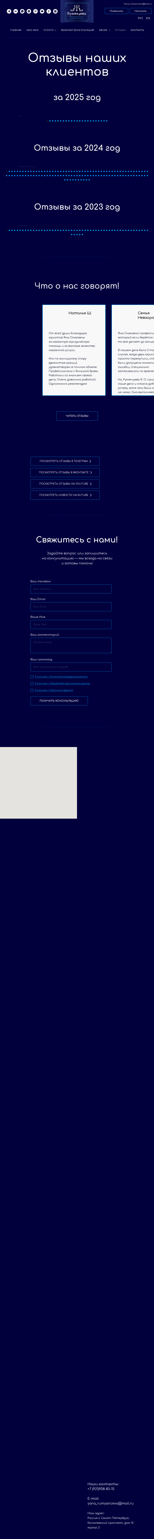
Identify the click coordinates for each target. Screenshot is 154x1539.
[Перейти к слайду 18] (93, 267)
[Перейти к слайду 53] (147, 465)
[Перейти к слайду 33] (93, 465)
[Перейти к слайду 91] (106, 469)
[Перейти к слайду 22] (104, 267)
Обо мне (32, 30)
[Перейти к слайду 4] (55, 267)
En (148, 18)
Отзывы (120, 30)
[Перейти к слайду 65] (36, 469)
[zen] (29, 11)
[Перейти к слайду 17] (90, 267)
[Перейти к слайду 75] (63, 469)
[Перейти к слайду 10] (71, 267)
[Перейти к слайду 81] (79, 469)
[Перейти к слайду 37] (104, 465)
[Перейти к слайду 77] (68, 469)
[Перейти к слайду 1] (47, 267)
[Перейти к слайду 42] (117, 465)
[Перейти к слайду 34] (96, 465)
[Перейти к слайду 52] (144, 465)
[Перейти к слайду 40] (112, 465)
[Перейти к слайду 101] (133, 469)
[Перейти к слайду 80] (77, 469)
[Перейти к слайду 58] (17, 469)
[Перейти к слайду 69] (47, 469)
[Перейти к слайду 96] (120, 469)
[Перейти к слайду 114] (83, 474)
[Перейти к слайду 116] (89, 474)
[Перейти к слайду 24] (68, 465)
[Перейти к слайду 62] (28, 469)
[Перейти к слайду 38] (106, 465)
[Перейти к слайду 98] (125, 469)
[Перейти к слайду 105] (144, 469)
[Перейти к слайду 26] (74, 465)
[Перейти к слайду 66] (39, 469)
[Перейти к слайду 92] (109, 469)
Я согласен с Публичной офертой (54, 1131)
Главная (15, 30)
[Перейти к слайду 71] (52, 469)
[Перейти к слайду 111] (75, 474)
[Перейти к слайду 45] (125, 465)
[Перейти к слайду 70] (50, 469)
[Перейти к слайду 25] (71, 465)
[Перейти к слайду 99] (128, 469)
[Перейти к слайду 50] (139, 465)
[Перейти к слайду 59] (20, 469)
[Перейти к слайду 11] (74, 267)
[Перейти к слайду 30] (85, 465)
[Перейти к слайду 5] (58, 267)
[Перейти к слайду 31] (87, 465)
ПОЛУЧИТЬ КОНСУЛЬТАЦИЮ (59, 1142)
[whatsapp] (22, 11)
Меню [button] (103, 30)
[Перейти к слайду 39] (109, 465)
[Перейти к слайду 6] (60, 267)
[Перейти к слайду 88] (98, 469)
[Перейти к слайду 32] (90, 465)
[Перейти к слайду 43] (120, 465)
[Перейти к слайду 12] (77, 267)
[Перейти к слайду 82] (82, 469)
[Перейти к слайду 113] (81, 474)
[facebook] (48, 11)
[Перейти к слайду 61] (25, 469)
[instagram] (55, 11)
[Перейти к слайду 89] (101, 469)
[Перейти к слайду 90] (104, 469)
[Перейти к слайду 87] (96, 469)
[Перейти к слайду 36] (101, 465)
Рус (140, 18)
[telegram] (9, 11)
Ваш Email (37, 1040)
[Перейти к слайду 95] (117, 469)
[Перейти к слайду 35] (98, 465)
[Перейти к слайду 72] (55, 469)
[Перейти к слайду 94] (115, 469)
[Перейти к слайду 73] (58, 469)
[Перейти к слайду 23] (106, 267)
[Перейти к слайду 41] (115, 465)
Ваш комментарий (44, 1075)
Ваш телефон (40, 1022)
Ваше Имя (37, 1058)
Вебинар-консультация (77, 30)
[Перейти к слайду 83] (85, 469)
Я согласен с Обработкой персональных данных (62, 1124)
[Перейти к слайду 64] (33, 469)
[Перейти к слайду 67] (41, 469)
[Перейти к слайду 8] (66, 267)
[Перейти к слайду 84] (87, 469)
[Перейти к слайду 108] (67, 474)
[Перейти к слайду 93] (112, 469)
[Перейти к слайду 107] (64, 474)
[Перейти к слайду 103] (139, 469)
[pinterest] (35, 11)
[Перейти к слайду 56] (12, 469)
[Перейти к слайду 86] (93, 469)
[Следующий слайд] (135, 189)
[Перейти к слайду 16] (87, 267)
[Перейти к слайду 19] (96, 267)
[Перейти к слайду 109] (70, 474)
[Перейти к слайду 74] (60, 469)
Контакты (137, 30)
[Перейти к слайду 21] (101, 267)
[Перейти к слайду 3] (52, 267)
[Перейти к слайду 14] (82, 267)
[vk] (15, 11)
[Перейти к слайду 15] (85, 267)
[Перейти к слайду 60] (22, 469)
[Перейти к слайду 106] (147, 469)
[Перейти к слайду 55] (9, 469)
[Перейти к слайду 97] (123, 469)
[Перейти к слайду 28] (79, 465)
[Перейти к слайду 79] (74, 469)
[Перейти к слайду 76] (66, 469)
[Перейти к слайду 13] (79, 267)
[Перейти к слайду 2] (50, 267)
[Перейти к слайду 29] (82, 465)
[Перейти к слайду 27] (77, 465)
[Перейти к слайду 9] (68, 267)
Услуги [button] (49, 30)
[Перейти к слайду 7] (63, 267)
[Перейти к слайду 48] (133, 465)
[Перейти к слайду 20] (98, 267)
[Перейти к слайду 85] (90, 469)
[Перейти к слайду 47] (131, 465)
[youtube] (42, 11)
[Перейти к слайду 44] (123, 465)
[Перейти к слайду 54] (6, 469)
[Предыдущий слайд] (18, 189)
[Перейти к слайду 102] (136, 469)
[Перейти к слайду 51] (142, 465)
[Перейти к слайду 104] (142, 469)
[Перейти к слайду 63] (31, 469)
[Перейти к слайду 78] (71, 469)
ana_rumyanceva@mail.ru (138, 4)
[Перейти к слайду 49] (136, 465)
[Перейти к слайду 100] (131, 469)
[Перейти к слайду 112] (78, 474)
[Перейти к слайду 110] (73, 474)
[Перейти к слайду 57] (14, 469)
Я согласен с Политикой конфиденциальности (61, 1118)
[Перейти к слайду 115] (86, 474)
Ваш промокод (41, 1100)
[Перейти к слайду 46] (128, 465)
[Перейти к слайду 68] (44, 469)
